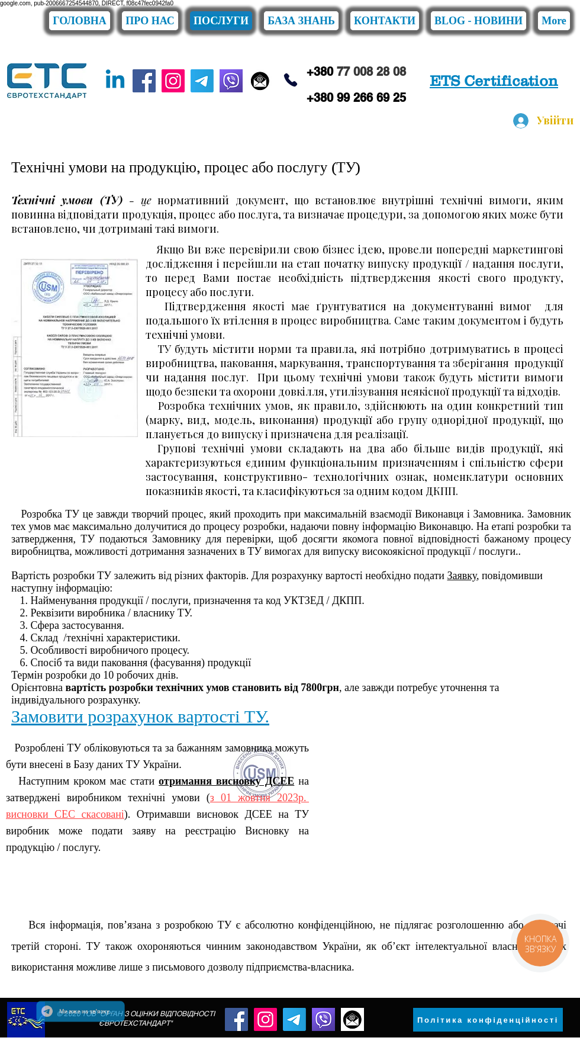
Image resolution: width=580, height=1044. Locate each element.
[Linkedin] (115, 80)
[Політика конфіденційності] (488, 1020)
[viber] (231, 80)
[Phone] (290, 79)
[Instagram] (173, 80)
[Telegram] (202, 80)
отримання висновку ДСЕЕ (226, 781)
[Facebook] (144, 80)
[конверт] (260, 80)
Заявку (461, 576)
